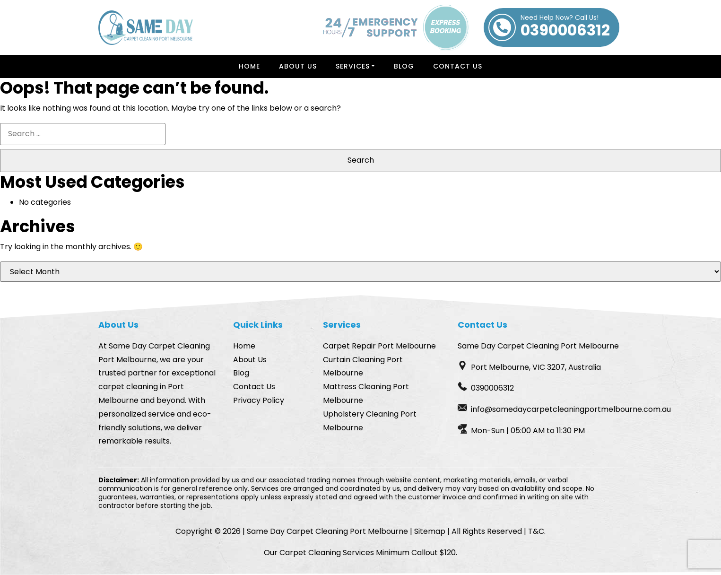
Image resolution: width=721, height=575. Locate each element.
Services (353, 66)
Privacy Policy (258, 400)
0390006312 (565, 27)
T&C (536, 531)
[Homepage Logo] (145, 27)
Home (249, 66)
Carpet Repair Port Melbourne (379, 345)
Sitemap (429, 531)
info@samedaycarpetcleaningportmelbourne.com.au (571, 409)
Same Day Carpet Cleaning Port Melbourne (327, 531)
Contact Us (457, 66)
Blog (404, 66)
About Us (298, 66)
